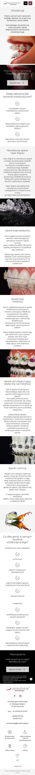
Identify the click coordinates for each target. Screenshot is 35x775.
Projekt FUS (17, 766)
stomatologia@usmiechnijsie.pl (18, 723)
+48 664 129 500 (17, 716)
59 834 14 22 (17, 718)
